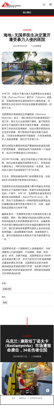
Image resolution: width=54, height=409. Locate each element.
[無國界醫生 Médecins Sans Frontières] (11, 4)
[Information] (47, 80)
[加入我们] (27, 12)
